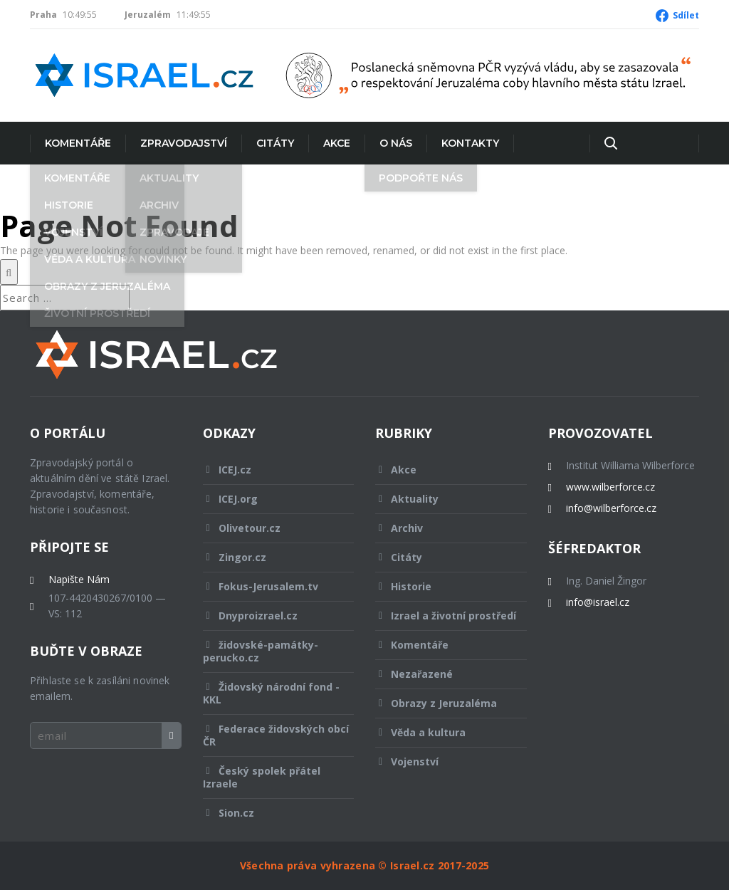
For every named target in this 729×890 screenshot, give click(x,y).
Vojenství (441, 761)
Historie (441, 586)
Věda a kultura (441, 732)
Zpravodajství (183, 143)
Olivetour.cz (269, 528)
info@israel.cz (597, 602)
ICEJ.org (269, 499)
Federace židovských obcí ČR (276, 735)
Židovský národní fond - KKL (271, 693)
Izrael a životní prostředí (445, 619)
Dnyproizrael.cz (269, 615)
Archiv (441, 528)
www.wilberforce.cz (610, 487)
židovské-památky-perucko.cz (269, 651)
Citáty (275, 143)
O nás (395, 143)
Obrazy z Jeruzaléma (441, 703)
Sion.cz (269, 813)
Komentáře (78, 143)
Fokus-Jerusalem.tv (269, 586)
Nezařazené (441, 674)
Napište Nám (79, 579)
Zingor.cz (269, 557)
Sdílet (686, 15)
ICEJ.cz (269, 469)
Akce (336, 143)
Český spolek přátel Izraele (269, 777)
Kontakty (470, 143)
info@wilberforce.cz (611, 508)
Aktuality (441, 499)
